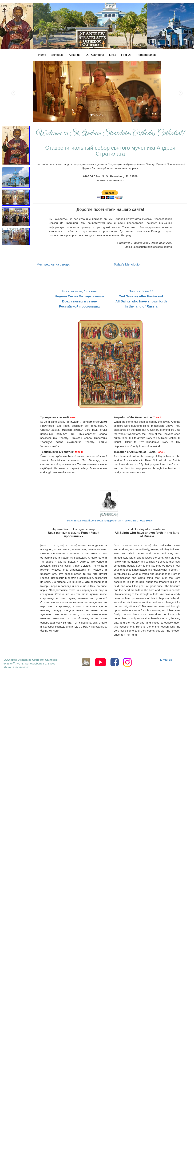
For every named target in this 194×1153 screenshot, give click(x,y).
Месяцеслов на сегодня (54, 264)
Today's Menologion (127, 264)
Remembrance (146, 54)
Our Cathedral (95, 54)
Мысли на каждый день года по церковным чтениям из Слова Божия (110, 520)
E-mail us (166, 659)
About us (74, 54)
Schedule (57, 54)
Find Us (126, 54)
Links (112, 54)
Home (42, 54)
